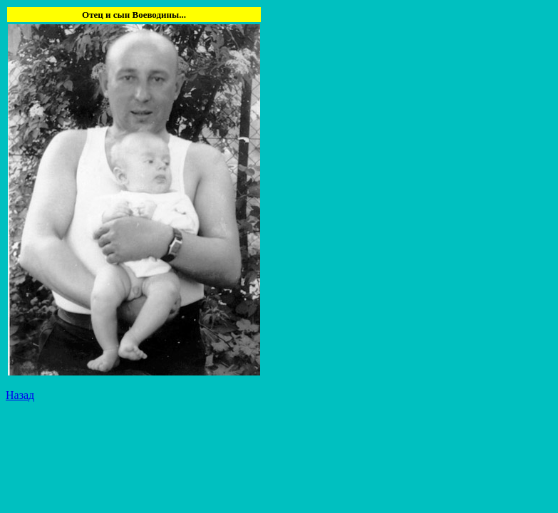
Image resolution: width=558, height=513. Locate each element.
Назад (20, 395)
